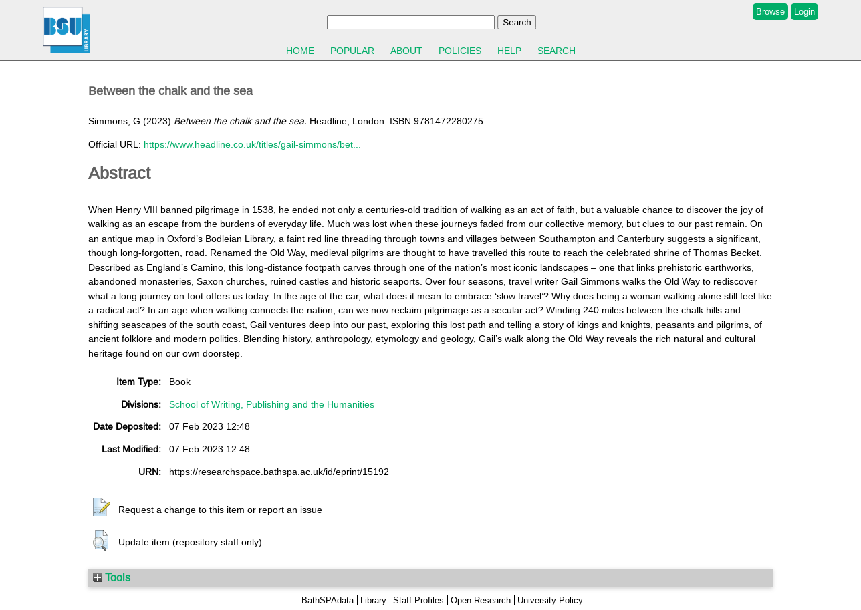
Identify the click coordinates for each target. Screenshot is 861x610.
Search (556, 50)
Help (509, 50)
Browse (770, 12)
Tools (111, 577)
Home (300, 50)
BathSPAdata (327, 600)
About (406, 50)
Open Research (481, 600)
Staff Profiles (418, 600)
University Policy (550, 600)
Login (804, 12)
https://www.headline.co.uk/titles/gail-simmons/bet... (252, 144)
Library (373, 600)
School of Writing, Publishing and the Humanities (271, 404)
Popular (352, 50)
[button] (101, 508)
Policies (460, 50)
